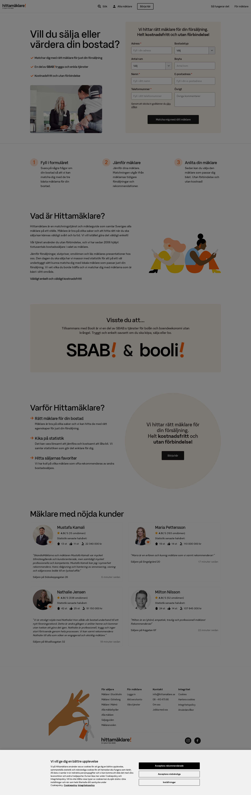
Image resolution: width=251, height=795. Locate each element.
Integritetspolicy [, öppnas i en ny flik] (86, 785)
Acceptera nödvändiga (169, 774)
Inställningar (169, 782)
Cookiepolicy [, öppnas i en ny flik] (70, 785)
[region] (125, 772)
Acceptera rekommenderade (169, 765)
